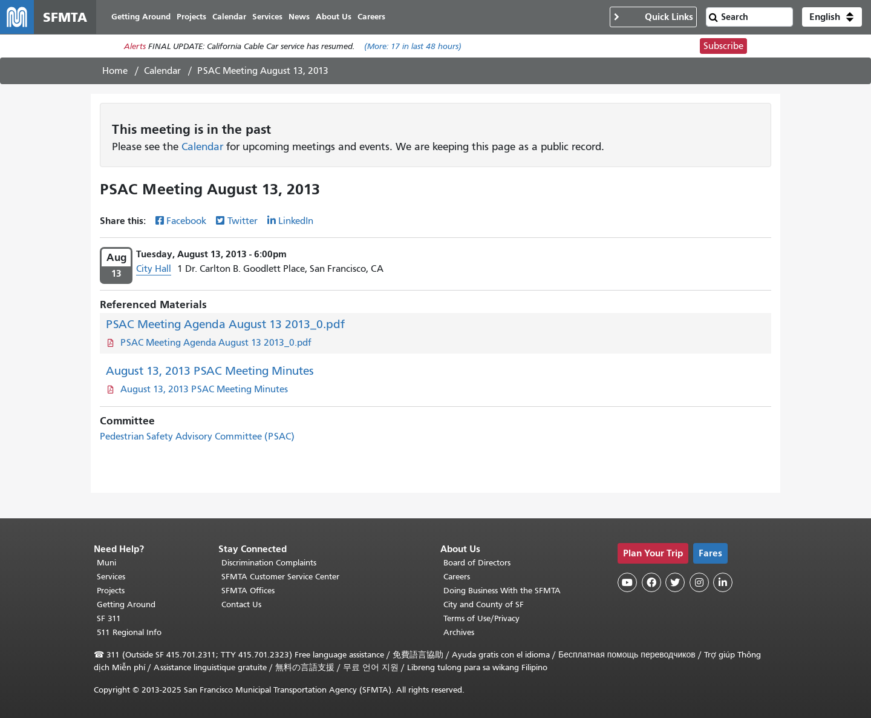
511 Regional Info (129, 632)
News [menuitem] (299, 17)
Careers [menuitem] (371, 17)
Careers (456, 576)
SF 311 (109, 618)
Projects (111, 590)
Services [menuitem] (267, 17)
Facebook (186, 221)
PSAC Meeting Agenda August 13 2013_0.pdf (225, 324)
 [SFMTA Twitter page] (675, 582)
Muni (106, 563)
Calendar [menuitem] (229, 17)
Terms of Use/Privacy (481, 618)
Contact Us (241, 604)
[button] (832, 17)
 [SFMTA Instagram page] (699, 582)
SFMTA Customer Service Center (280, 576)
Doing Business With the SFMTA (502, 590)
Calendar (162, 70)
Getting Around (126, 604)
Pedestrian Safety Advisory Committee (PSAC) (197, 436)
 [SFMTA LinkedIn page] (723, 582)
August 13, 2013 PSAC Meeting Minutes (210, 371)
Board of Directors (477, 563)
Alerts (135, 46)
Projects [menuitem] (191, 17)
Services (111, 576)
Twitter (242, 221)
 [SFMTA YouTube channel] (627, 582)
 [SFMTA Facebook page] (651, 582)
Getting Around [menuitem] (141, 17)
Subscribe (723, 46)
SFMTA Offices (248, 590)
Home (115, 70)
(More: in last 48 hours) (413, 46)
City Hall (153, 268)
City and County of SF (483, 604)
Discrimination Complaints (268, 563)
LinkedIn (295, 221)
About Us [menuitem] (333, 17)
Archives (458, 632)
